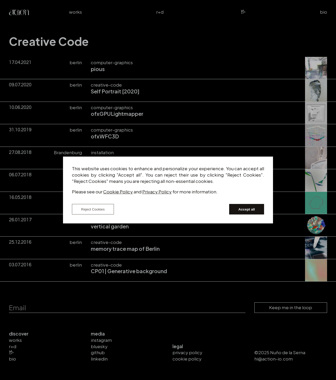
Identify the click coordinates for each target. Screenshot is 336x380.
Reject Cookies (93, 209)
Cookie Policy (118, 191)
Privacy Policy (157, 191)
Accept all (246, 209)
